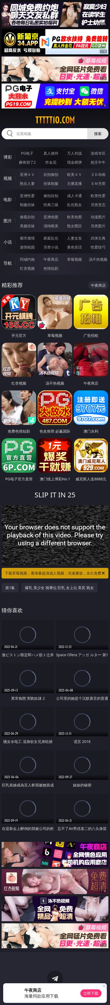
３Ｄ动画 (98, 174)
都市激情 (27, 238)
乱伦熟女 (74, 204)
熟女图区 (74, 225)
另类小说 (50, 247)
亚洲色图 (50, 216)
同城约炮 (27, 259)
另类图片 (98, 225)
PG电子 (27, 153)
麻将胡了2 (27, 162)
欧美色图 (74, 216)
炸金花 (50, 162)
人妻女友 (74, 238)
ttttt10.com (55, 120)
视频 (7, 178)
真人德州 (50, 153)
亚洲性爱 (27, 195)
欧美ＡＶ (74, 174)
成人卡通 (74, 195)
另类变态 (98, 204)
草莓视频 (74, 259)
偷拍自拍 (50, 195)
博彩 (7, 157)
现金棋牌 (74, 162)
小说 (7, 242)
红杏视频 (27, 268)
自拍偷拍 (50, 174)
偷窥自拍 (27, 216)
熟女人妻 (27, 183)
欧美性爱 (98, 195)
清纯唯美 (50, 225)
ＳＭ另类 (98, 183)
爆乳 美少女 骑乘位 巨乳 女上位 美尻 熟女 (59, 587)
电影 (7, 199)
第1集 (10, 587)
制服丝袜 (27, 204)
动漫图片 (98, 216)
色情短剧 (50, 268)
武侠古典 (98, 238)
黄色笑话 (74, 247)
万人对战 (74, 153)
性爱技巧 (98, 247)
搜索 (98, 133)
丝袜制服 (50, 183)
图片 (7, 221)
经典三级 (50, 204)
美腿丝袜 (27, 225)
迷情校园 (27, 247)
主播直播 (74, 183)
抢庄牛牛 (98, 162)
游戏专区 (98, 153)
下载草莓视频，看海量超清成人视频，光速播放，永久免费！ (55, 573)
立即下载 (90, 993)
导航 (7, 263)
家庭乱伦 (50, 238)
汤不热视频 (98, 259)
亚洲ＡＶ (27, 174)
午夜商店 (50, 259)
